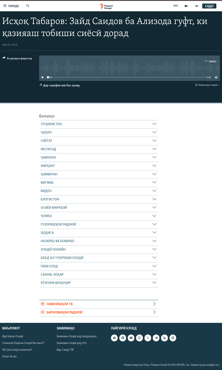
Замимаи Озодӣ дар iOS (72, 343)
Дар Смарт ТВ (65, 350)
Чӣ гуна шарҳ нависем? (17, 350)
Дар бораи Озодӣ (12, 336)
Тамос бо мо (9, 356)
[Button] (17, 59)
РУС (176, 6)
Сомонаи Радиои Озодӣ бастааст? (23, 343)
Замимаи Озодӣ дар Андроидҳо (77, 336)
